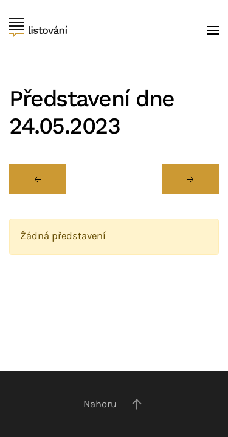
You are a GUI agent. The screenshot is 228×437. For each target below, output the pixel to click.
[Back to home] (38, 30)
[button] (213, 30)
